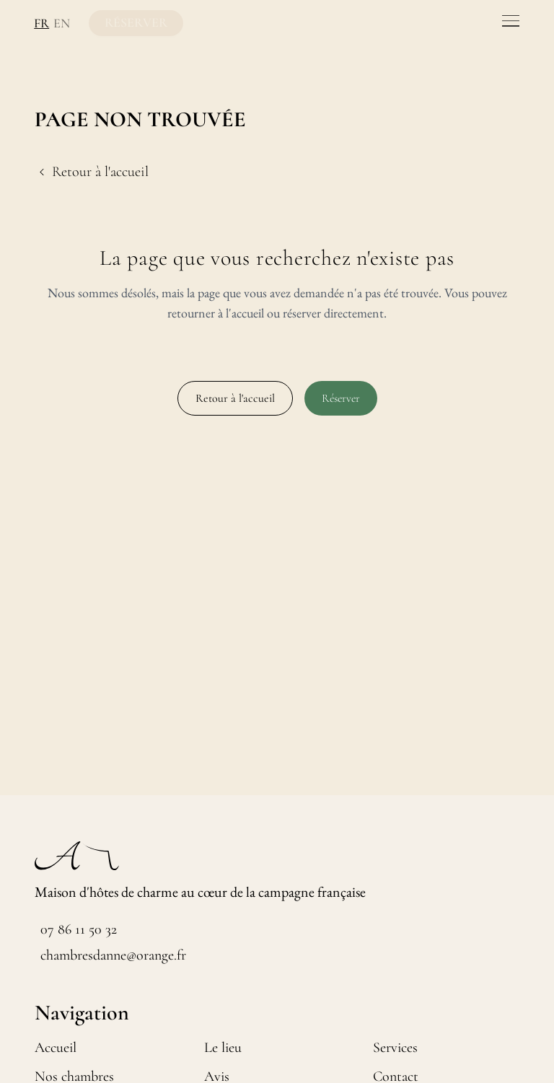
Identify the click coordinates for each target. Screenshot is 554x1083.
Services (395, 1047)
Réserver (341, 398)
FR (39, 23)
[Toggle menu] (510, 21)
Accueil (55, 1047)
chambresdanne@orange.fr (113, 955)
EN (58, 23)
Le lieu (223, 1047)
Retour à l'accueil (235, 398)
